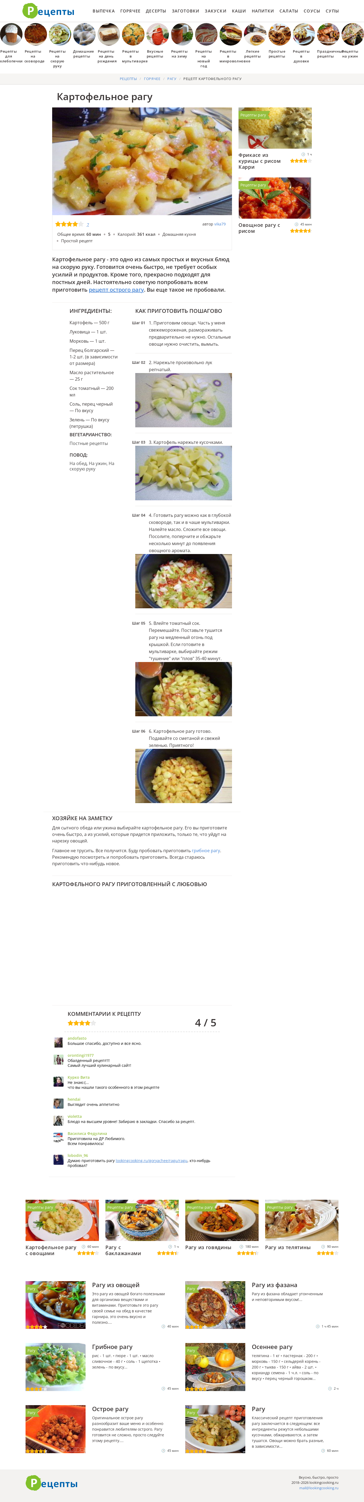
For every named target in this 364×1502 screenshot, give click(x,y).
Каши (239, 11)
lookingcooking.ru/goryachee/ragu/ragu (151, 1160)
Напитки (263, 11)
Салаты (289, 11)
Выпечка (104, 11)
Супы (332, 11)
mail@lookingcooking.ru (318, 1487)
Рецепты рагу (253, 114)
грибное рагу (206, 851)
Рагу (31, 1288)
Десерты (156, 11)
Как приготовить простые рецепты (48, 11)
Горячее (130, 11)
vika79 (220, 224)
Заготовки (186, 11)
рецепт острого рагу (116, 289)
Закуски (215, 11)
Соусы (312, 11)
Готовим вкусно (52, 1483)
